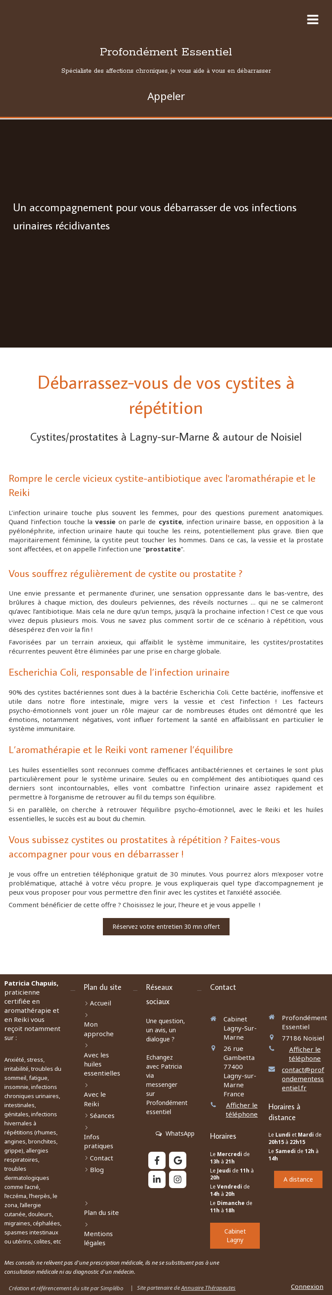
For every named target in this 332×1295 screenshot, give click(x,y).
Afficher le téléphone (242, 1109)
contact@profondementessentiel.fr (303, 1078)
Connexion (307, 1286)
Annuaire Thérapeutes (208, 1288)
